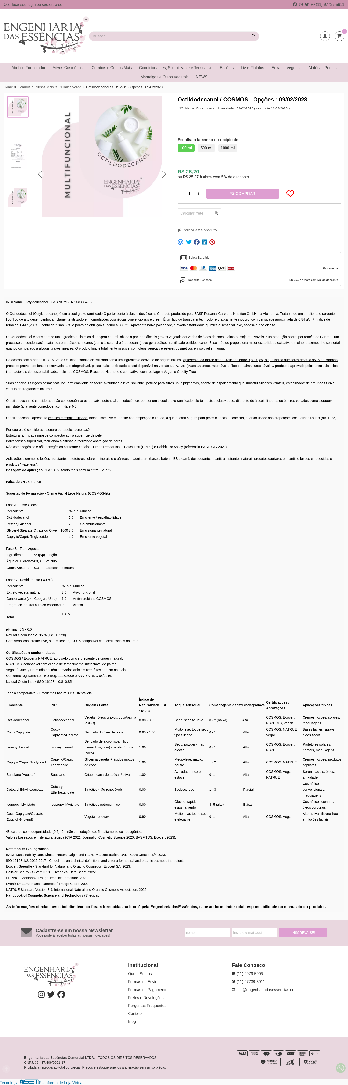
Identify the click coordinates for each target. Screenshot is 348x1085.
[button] (40, 174)
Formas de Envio (142, 982)
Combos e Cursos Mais (112, 68)
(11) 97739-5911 (327, 4)
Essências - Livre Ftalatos (242, 68)
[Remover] (180, 194)
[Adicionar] (198, 194)
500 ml (207, 148)
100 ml (186, 148)
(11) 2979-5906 (247, 974)
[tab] (259, 257)
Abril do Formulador (28, 68)
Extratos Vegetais (286, 68)
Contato (135, 1014)
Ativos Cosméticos (69, 68)
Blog (132, 1022)
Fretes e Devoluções (146, 998)
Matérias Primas (323, 68)
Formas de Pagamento (147, 990)
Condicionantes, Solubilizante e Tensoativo (176, 68)
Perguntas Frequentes (147, 1006)
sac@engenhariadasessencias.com (264, 990)
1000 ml (228, 148)
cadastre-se (52, 4)
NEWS (202, 77)
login (32, 4)
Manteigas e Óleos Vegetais (164, 77)
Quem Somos (140, 974)
